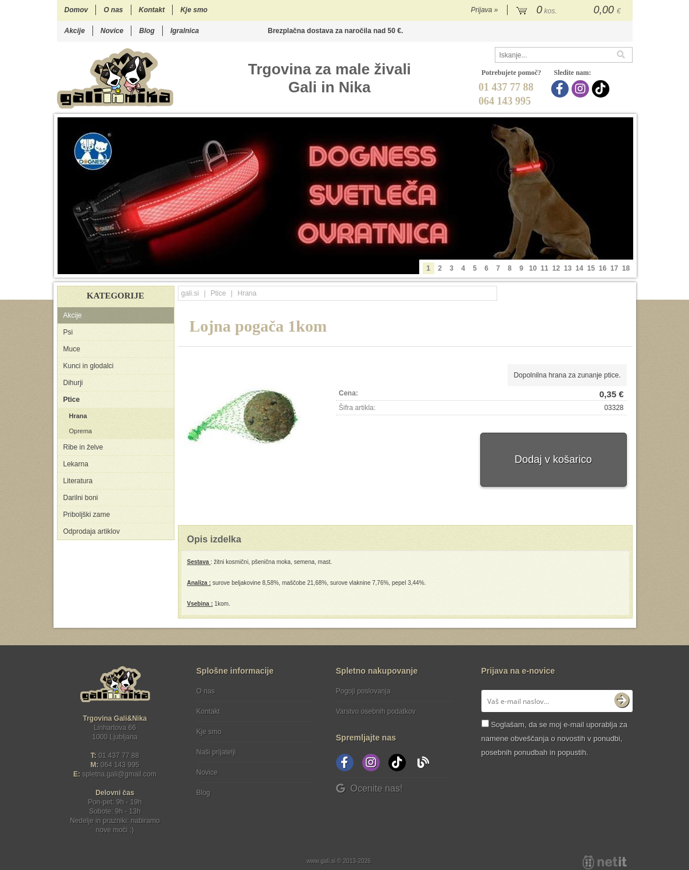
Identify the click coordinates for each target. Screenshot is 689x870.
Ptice (71, 400)
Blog (147, 31)
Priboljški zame (86, 515)
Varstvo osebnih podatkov (376, 711)
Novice (112, 31)
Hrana (78, 415)
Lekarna (75, 464)
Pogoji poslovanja (363, 691)
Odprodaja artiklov (91, 531)
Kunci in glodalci (88, 366)
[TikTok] (602, 89)
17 (614, 268)
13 (568, 268)
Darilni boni (80, 498)
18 (626, 268)
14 (579, 268)
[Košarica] (570, 10)
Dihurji (73, 383)
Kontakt (152, 10)
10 (533, 268)
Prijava (484, 10)
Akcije (75, 31)
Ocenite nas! (369, 788)
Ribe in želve (83, 447)
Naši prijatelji (216, 752)
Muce (71, 349)
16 (602, 268)
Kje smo (194, 10)
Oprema (80, 430)
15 (591, 268)
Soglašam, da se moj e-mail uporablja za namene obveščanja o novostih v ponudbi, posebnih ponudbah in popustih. (554, 738)
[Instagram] (582, 89)
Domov (76, 10)
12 (556, 268)
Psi (68, 332)
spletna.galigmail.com (119, 774)
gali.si (190, 293)
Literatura (78, 481)
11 (544, 268)
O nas (113, 10)
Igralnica (184, 31)
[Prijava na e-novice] (622, 701)
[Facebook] (561, 89)
